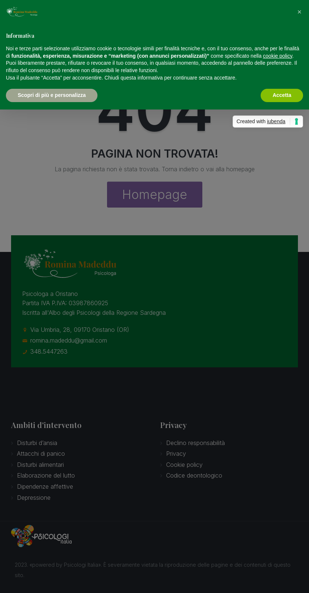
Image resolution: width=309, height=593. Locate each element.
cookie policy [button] (277, 56)
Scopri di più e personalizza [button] (52, 95)
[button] (299, 12)
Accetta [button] (281, 95)
